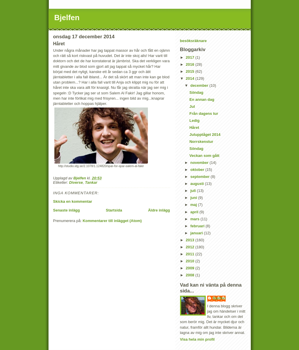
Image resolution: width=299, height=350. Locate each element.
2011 (191, 254)
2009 (191, 268)
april (194, 212)
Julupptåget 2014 (204, 134)
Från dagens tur (203, 113)
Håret (194, 127)
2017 (191, 57)
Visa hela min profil (197, 339)
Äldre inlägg (159, 210)
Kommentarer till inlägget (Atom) (112, 221)
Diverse (76, 182)
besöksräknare (193, 41)
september (200, 176)
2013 (191, 240)
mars (195, 219)
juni (194, 197)
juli (193, 190)
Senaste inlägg (66, 210)
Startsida (114, 210)
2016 (191, 64)
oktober (197, 169)
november (200, 162)
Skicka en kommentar (72, 201)
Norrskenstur (201, 141)
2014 (191, 78)
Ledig (194, 120)
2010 (191, 261)
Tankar (91, 182)
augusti (197, 183)
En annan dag (201, 99)
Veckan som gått (204, 155)
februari (197, 226)
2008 (191, 275)
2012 (191, 247)
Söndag (196, 92)
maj (194, 204)
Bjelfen (67, 17)
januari (197, 233)
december (199, 85)
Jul (192, 106)
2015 (191, 71)
